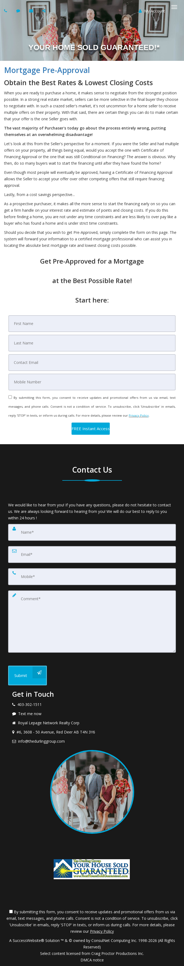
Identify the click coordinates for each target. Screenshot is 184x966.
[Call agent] (6, 10)
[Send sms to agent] (18, 10)
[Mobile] (92, 382)
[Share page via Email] (44, 10)
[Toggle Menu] (174, 7)
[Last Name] (92, 343)
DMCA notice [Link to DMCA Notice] (92, 959)
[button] (91, 429)
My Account (152, 11)
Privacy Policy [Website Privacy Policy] (139, 415)
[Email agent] (31, 10)
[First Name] (92, 323)
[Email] (92, 362)
